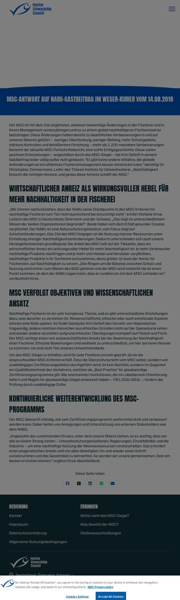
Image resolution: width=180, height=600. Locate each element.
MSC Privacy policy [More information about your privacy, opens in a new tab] (100, 590)
